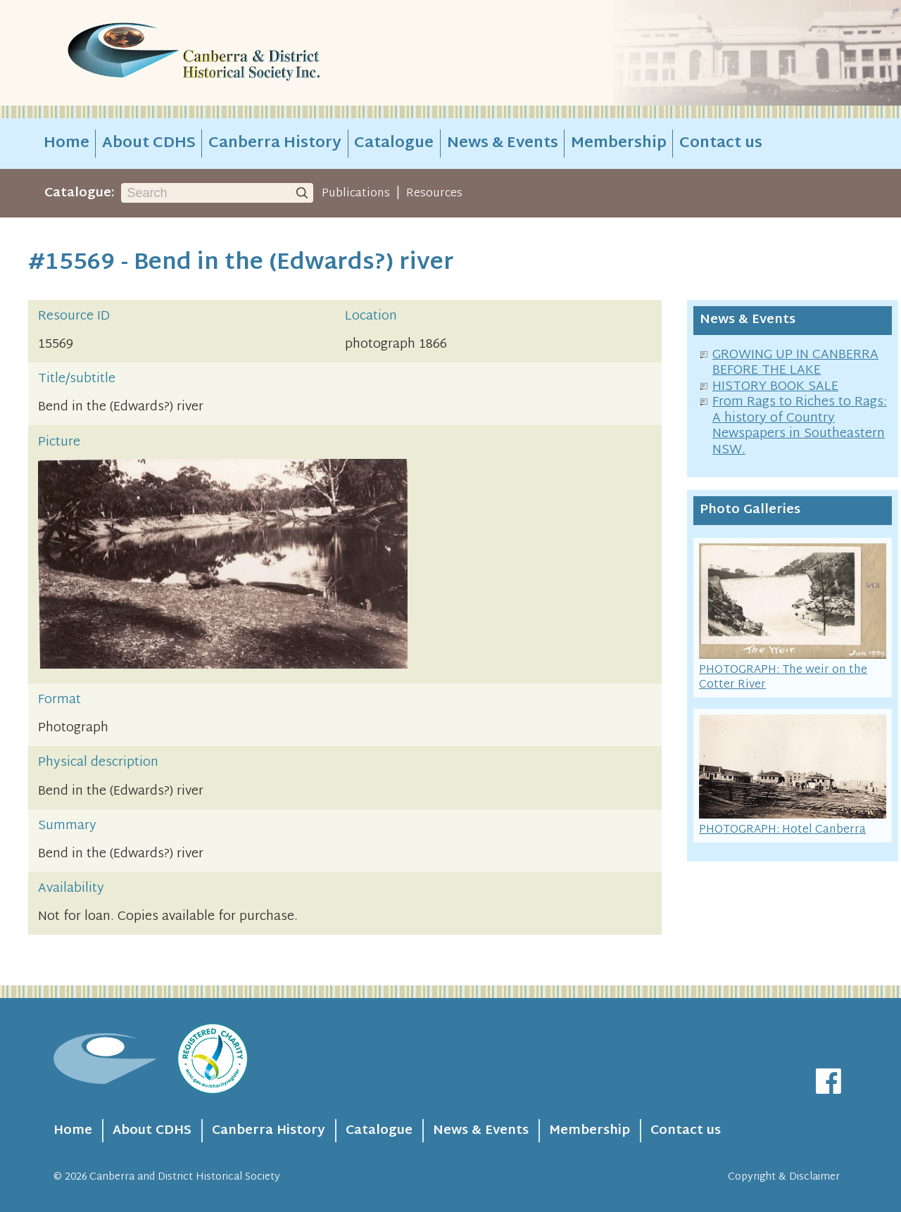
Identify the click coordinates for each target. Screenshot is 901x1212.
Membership (619, 144)
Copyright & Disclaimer (784, 1177)
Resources (434, 193)
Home (66, 144)
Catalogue (394, 144)
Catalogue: (79, 193)
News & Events (502, 144)
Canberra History (274, 144)
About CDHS (149, 144)
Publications (356, 193)
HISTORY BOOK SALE (775, 386)
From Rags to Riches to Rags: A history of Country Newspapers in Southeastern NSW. (799, 426)
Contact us (720, 144)
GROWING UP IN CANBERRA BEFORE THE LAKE (795, 363)
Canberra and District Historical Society (184, 1177)
